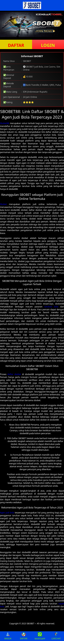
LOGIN (48, 45)
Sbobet (3, 204)
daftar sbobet (14, 374)
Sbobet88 (4, 123)
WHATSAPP (40, 636)
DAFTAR (16, 45)
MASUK (7, 636)
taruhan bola (51, 306)
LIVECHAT (56, 636)
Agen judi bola (7, 512)
